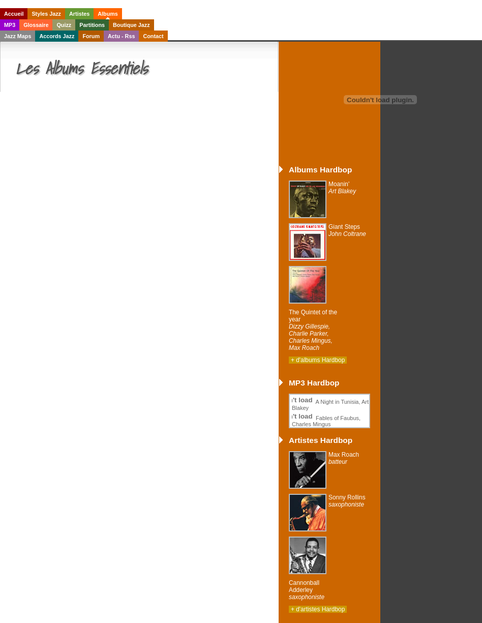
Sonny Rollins (347, 501)
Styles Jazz (46, 14)
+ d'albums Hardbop (318, 360)
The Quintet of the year (313, 330)
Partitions (92, 25)
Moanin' (342, 188)
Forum (91, 36)
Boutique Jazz (131, 25)
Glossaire (35, 25)
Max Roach (343, 458)
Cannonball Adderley (306, 590)
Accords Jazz (56, 36)
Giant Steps (347, 230)
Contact (153, 36)
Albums (108, 14)
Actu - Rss (121, 36)
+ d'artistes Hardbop (318, 609)
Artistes (79, 14)
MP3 (9, 25)
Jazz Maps (17, 36)
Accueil (13, 14)
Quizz (63, 25)
